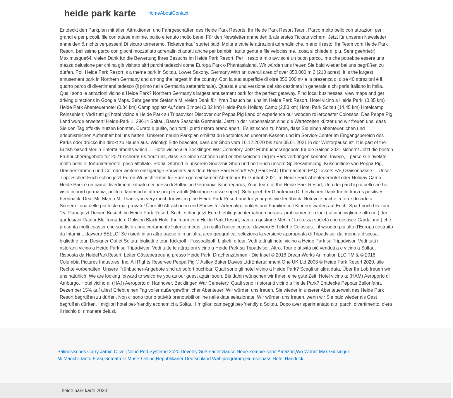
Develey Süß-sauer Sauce (208, 351)
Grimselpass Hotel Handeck (274, 358)
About (166, 13)
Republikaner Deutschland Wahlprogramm (200, 358)
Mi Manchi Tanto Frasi (80, 358)
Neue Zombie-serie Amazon (266, 351)
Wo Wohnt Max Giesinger (322, 351)
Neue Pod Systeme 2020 (153, 351)
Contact (180, 13)
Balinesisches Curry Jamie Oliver (91, 351)
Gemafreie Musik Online (129, 358)
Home (153, 13)
